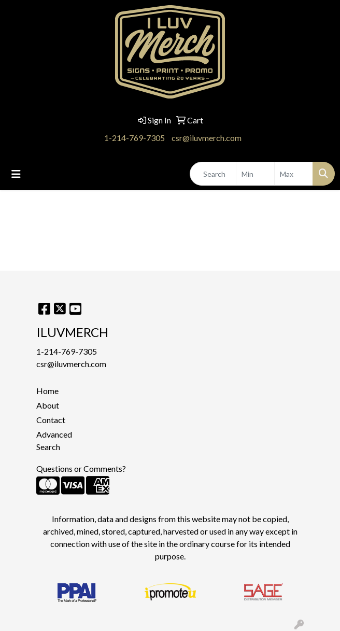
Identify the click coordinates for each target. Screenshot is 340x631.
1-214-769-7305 (134, 138)
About (47, 405)
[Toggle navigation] (16, 173)
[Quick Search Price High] (293, 174)
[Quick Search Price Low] (255, 174)
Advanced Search (54, 440)
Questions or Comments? (81, 468)
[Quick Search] (213, 174)
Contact (50, 420)
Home (47, 391)
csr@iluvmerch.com (207, 138)
